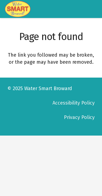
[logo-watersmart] (17, 9)
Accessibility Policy (73, 103)
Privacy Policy (79, 117)
